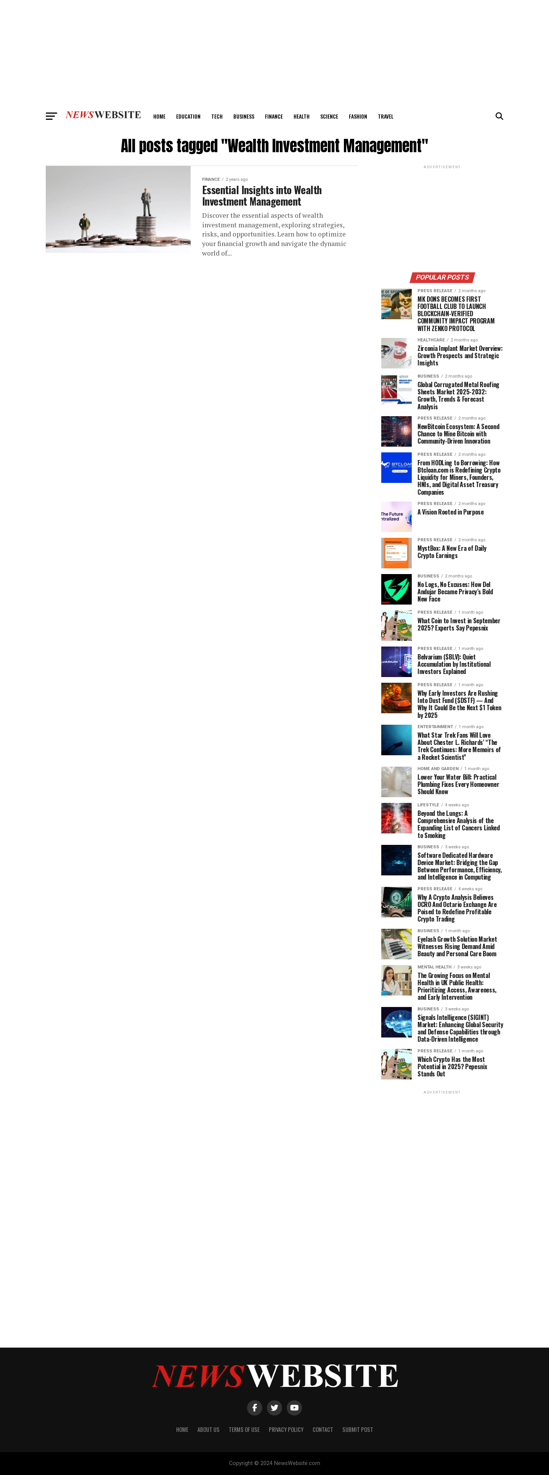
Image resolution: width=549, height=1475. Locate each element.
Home (159, 116)
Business (243, 116)
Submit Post (357, 1429)
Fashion (358, 116)
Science (329, 116)
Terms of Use (244, 1429)
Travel (385, 116)
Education (188, 116)
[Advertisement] (274, 53)
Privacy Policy (286, 1429)
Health (302, 116)
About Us (208, 1429)
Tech (217, 116)
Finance (274, 116)
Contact (323, 1429)
